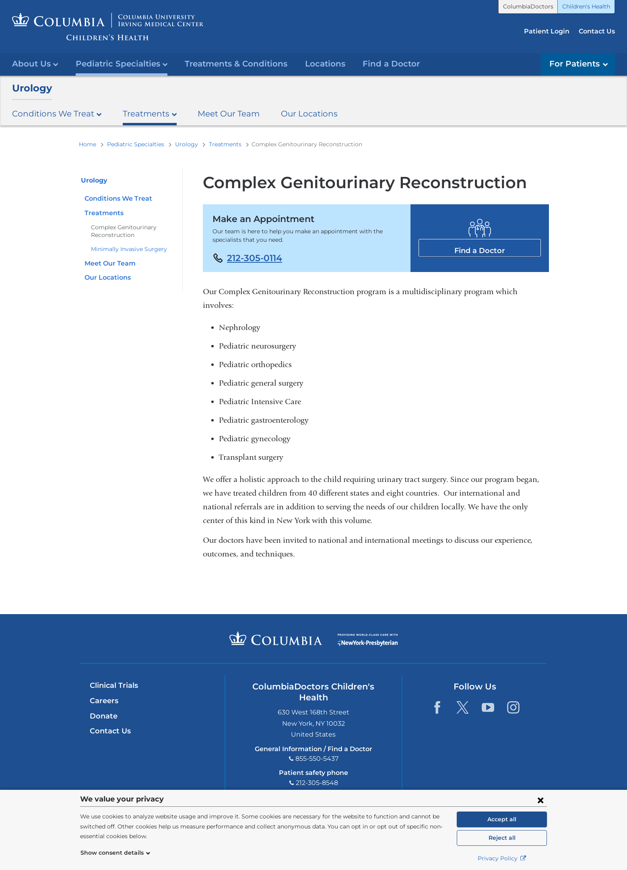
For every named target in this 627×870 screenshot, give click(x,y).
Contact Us (597, 31)
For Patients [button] (578, 63)
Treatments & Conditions (236, 63)
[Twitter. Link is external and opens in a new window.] (462, 707)
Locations (325, 63)
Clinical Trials (114, 685)
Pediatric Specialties (135, 144)
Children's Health (586, 6)
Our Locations (309, 113)
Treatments (225, 144)
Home (87, 144)
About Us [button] (35, 63)
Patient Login (546, 31)
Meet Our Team (229, 113)
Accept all (501, 819)
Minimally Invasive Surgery (129, 249)
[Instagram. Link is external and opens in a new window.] (513, 707)
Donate (104, 716)
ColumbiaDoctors (528, 6)
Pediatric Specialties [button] (121, 63)
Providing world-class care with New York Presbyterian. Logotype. (368, 643)
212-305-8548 (317, 783)
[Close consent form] (540, 799)
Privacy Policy (502, 858)
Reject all (502, 837)
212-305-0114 (254, 258)
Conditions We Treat (118, 198)
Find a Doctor (391, 63)
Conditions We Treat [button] (56, 113)
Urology (32, 88)
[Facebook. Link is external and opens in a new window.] (437, 707)
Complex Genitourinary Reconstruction (124, 231)
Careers (104, 700)
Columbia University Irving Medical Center (275, 638)
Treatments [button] (150, 113)
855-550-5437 (316, 758)
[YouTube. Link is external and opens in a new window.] (488, 707)
